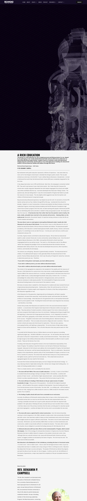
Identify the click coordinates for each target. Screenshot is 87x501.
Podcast (45, 2)
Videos (40, 2)
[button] (34, 2)
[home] (10, 2)
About (28, 2)
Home (23, 2)
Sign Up (79, 2)
